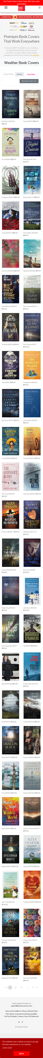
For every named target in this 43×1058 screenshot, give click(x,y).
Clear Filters (31, 74)
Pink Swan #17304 (29, 159)
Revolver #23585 (29, 570)
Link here (36, 55)
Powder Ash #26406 (9, 940)
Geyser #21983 (28, 866)
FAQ (7, 1014)
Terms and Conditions (13, 1011)
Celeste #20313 (28, 722)
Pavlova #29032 (29, 757)
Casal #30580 (7, 458)
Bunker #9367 (7, 866)
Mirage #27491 (7, 978)
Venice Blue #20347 (30, 420)
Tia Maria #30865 (29, 902)
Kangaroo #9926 (8, 197)
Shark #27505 (7, 757)
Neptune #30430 (29, 271)
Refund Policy (33, 1011)
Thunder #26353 (7, 344)
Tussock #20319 (29, 458)
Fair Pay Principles (10, 1016)
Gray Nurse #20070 (30, 306)
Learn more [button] (7, 1048)
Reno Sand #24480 (30, 978)
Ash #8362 (27, 646)
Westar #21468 (7, 684)
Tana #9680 (6, 159)
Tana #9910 (6, 382)
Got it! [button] (21, 1053)
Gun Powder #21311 (30, 344)
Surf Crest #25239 (8, 902)
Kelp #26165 (6, 722)
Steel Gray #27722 (29, 532)
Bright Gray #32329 (8, 608)
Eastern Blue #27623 (30, 684)
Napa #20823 (28, 121)
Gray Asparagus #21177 (10, 646)
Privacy (24, 1011)
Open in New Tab (29, 81)
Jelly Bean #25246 (29, 608)
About (12, 1014)
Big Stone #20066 (8, 121)
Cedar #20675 (7, 233)
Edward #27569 (29, 793)
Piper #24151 (6, 828)
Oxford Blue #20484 (30, 233)
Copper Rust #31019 (30, 940)
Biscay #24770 (28, 197)
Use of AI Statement (32, 1016)
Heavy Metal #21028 (9, 570)
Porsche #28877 (8, 532)
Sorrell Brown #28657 (9, 306)
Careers (21, 1016)
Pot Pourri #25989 (8, 494)
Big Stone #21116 (7, 420)
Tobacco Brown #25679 (31, 828)
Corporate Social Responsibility (26, 1014)
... (27, 987)
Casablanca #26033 (30, 382)
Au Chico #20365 (8, 271)
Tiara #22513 (6, 793)
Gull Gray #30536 (29, 494)
